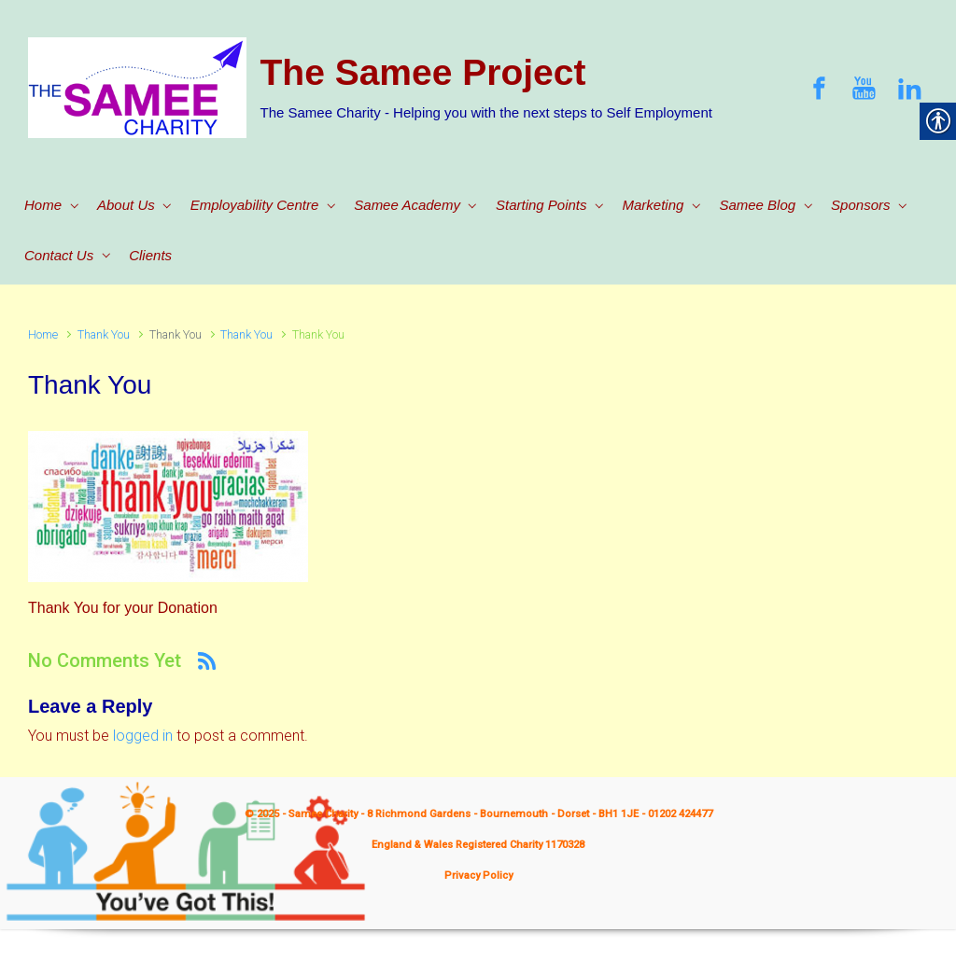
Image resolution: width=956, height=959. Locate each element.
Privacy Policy (478, 875)
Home (43, 334)
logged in (143, 735)
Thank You (103, 334)
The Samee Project (423, 72)
